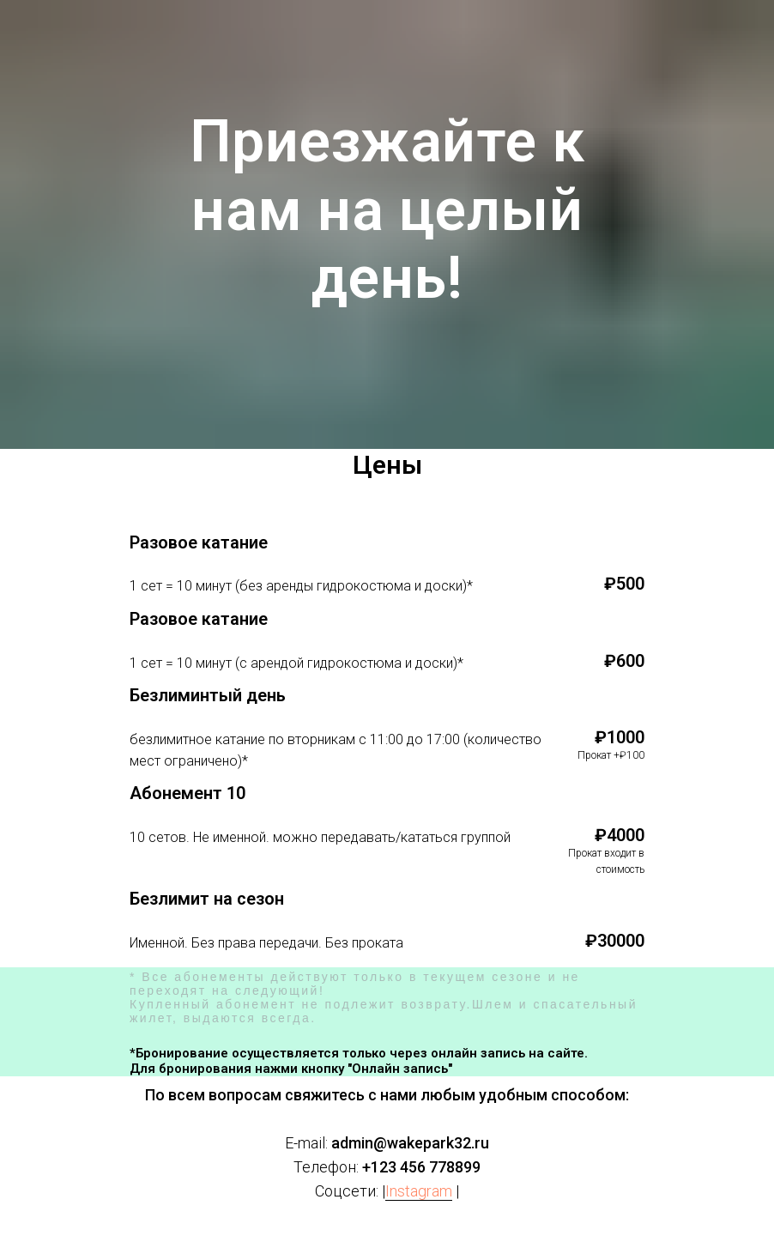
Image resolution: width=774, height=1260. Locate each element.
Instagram (418, 1191)
